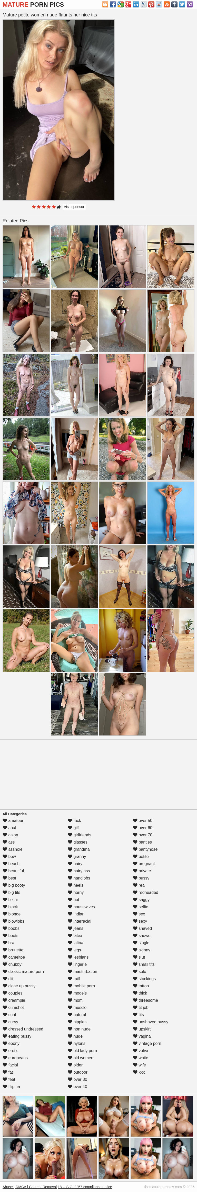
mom (75, 1000)
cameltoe (14, 957)
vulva (140, 1050)
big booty (14, 885)
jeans (75, 928)
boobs (11, 928)
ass (9, 842)
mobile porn (81, 986)
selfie (140, 907)
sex (139, 914)
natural (77, 1015)
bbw (9, 856)
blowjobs (13, 921)
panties (142, 842)
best (9, 878)
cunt (9, 1015)
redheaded (145, 892)
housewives (81, 907)
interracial (79, 921)
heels (75, 885)
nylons (76, 1043)
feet (9, 1079)
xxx (139, 1072)
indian (76, 914)
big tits (11, 892)
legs (74, 950)
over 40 (77, 1086)
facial (10, 1065)
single (141, 943)
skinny (141, 950)
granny (77, 856)
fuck (74, 820)
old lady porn (82, 1050)
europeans (15, 1058)
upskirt (142, 1029)
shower (142, 935)
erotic (10, 1050)
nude (75, 1036)
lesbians (78, 957)
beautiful (13, 871)
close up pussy (19, 986)
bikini (10, 899)
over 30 (77, 1079)
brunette (13, 950)
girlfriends (79, 835)
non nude (79, 1029)
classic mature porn (23, 971)
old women (80, 1058)
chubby (12, 964)
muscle (77, 1007)
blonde (12, 914)
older (75, 1065)
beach (11, 864)
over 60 (142, 828)
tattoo (141, 986)
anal (9, 828)
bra (8, 943)
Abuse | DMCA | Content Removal (30, 1187)
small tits (144, 964)
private (142, 871)
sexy (140, 921)
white (140, 1058)
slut (139, 957)
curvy (10, 1022)
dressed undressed (23, 1029)
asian (10, 835)
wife (139, 1065)
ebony (11, 1043)
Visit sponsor (74, 207)
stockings (144, 979)
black (10, 907)
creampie (14, 1000)
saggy (141, 899)
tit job (141, 1007)
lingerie (77, 964)
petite (141, 856)
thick (140, 993)
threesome (145, 1000)
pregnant (144, 864)
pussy (141, 878)
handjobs (79, 878)
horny (76, 892)
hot (73, 899)
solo (139, 971)
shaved (142, 928)
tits (138, 1015)
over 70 (142, 835)
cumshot (13, 1007)
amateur (13, 820)
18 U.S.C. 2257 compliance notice (85, 1187)
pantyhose (145, 849)
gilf (73, 828)
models (77, 993)
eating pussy (17, 1036)
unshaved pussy (150, 1022)
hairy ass (79, 871)
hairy (75, 864)
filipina (11, 1086)
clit (8, 979)
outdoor (77, 1072)
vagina (142, 1036)
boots (10, 935)
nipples (77, 1022)
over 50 (142, 820)
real (139, 885)
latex (75, 935)
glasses (77, 842)
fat (8, 1072)
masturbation (82, 971)
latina (75, 943)
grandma (79, 849)
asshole (13, 849)
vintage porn (147, 1043)
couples (13, 993)
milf (74, 979)
